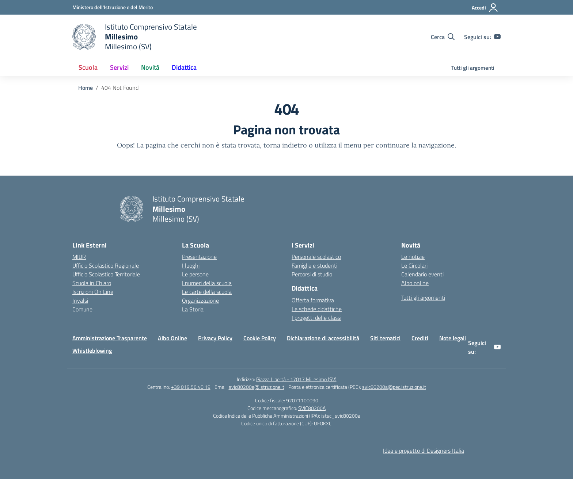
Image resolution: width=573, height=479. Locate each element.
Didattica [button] (184, 67)
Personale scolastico (316, 256)
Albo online (415, 283)
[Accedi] (485, 7)
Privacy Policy (215, 338)
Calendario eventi (422, 274)
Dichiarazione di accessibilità (323, 338)
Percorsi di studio (312, 274)
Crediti (419, 338)
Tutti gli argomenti (472, 68)
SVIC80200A (312, 408)
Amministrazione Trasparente (109, 338)
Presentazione (199, 256)
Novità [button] (150, 67)
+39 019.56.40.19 (190, 387)
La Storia (193, 309)
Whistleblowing (92, 350)
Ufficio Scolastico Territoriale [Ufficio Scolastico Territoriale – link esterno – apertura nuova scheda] (106, 274)
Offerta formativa (313, 300)
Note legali (452, 338)
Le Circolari (414, 265)
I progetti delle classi (316, 317)
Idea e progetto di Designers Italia (423, 450)
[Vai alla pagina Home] (85, 87)
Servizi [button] (119, 67)
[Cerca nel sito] (443, 37)
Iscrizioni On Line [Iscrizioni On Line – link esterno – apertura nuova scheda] (92, 291)
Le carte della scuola (207, 291)
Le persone (195, 274)
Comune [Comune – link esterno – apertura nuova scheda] (82, 309)
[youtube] (497, 37)
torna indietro (285, 145)
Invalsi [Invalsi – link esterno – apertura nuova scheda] (80, 300)
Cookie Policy (259, 338)
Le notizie (413, 256)
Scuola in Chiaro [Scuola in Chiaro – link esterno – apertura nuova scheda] (91, 283)
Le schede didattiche (317, 308)
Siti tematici (385, 338)
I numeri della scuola (207, 283)
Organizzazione (200, 300)
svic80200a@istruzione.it (256, 387)
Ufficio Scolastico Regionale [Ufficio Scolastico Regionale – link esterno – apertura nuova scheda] (105, 265)
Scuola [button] (88, 67)
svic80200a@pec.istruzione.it (394, 387)
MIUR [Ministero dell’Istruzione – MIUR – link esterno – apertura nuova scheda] (79, 256)
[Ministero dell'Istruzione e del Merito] (112, 7)
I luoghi (191, 265)
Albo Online (172, 338)
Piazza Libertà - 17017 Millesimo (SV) (296, 379)
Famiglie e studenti (314, 265)
